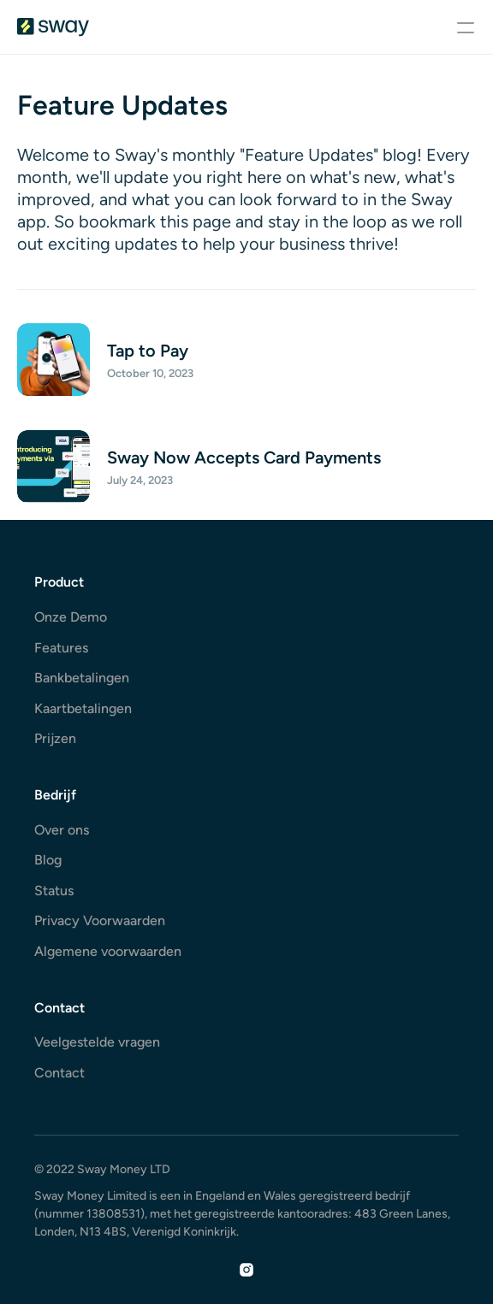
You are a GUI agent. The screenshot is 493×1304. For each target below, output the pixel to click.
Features (61, 648)
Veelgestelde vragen (97, 1042)
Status (54, 890)
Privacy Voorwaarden (99, 920)
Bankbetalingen (81, 678)
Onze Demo (70, 617)
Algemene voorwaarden (107, 951)
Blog (48, 860)
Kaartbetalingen (83, 708)
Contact (59, 1073)
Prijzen (55, 738)
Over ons (61, 830)
